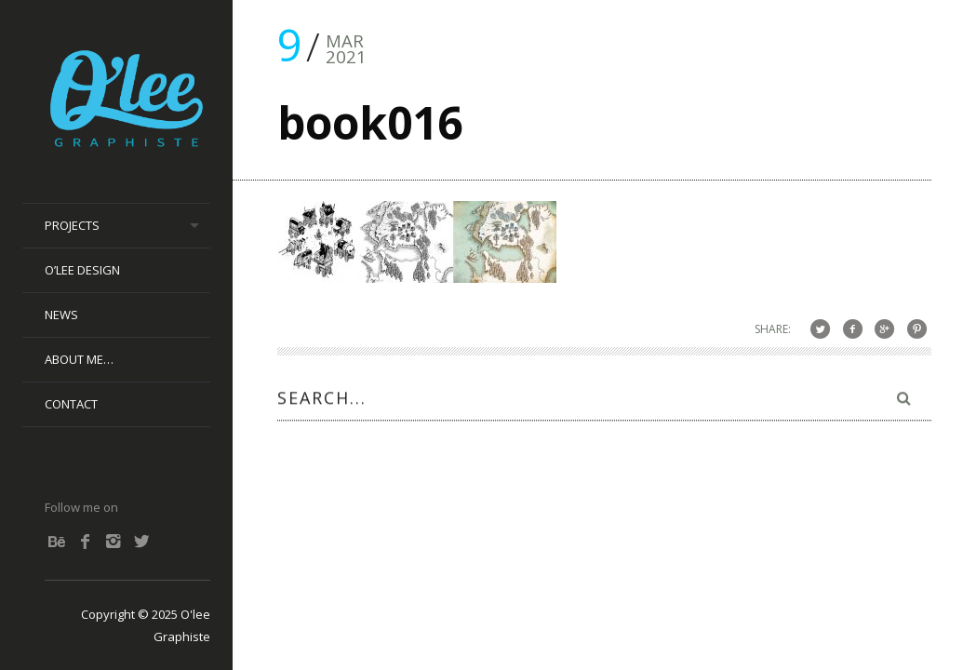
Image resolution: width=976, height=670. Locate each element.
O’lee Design (82, 269)
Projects (72, 225)
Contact (71, 403)
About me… (79, 359)
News (61, 314)
